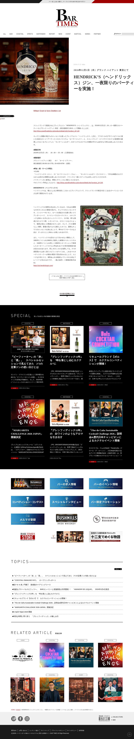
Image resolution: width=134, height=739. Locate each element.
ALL (4, 34)
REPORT (52, 34)
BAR (11, 34)
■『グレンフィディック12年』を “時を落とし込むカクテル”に (36, 594)
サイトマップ (45, 730)
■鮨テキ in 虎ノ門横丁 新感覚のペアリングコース (31, 585)
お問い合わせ (23, 730)
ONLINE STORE (118, 717)
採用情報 (81, 730)
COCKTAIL (19, 34)
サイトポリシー (71, 730)
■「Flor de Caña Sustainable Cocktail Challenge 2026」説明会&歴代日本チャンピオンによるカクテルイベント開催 (55, 603)
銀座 (114, 720)
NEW (60, 34)
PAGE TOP (129, 734)
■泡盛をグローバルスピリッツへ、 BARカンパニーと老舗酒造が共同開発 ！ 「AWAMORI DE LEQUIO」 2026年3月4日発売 (60, 589)
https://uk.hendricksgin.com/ (43, 265)
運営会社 (14, 730)
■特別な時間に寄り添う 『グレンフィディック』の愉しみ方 (35, 616)
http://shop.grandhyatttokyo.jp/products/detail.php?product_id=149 (56, 131)
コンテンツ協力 (34, 730)
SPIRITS (30, 34)
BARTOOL (77, 34)
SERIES (87, 34)
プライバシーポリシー (58, 730)
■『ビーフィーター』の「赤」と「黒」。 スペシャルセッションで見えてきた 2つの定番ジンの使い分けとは (54, 576)
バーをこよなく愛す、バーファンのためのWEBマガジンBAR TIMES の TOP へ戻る (67, 277)
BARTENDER (41, 34)
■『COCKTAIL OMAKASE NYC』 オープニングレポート (34, 580)
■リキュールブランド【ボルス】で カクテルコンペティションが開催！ (39, 598)
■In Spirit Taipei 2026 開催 (22, 612)
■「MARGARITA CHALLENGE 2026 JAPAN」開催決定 (33, 607)
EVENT (68, 34)
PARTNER (97, 34)
